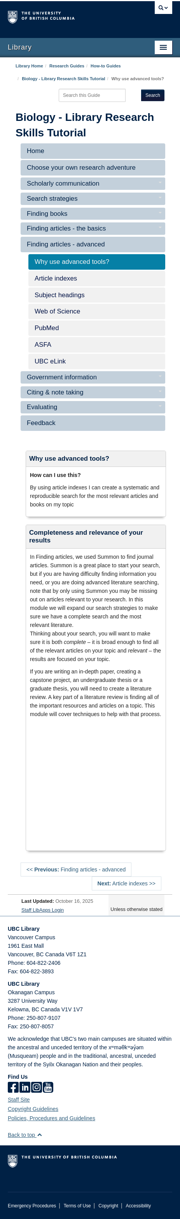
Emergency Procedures (32, 1206)
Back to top (25, 1135)
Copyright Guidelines (33, 1109)
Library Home (29, 66)
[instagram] (36, 1088)
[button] (39, 1135)
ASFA (43, 344)
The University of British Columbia (65, 16)
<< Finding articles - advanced (76, 869)
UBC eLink (50, 361)
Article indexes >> (127, 883)
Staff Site (19, 1100)
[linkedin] (24, 1088)
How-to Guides (106, 66)
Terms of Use (77, 1206)
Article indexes (56, 278)
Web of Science (57, 311)
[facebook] (13, 1088)
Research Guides (66, 66)
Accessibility (138, 1206)
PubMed (47, 328)
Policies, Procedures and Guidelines (51, 1118)
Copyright (108, 1206)
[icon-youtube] (48, 1088)
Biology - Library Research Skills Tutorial (63, 78)
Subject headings (60, 295)
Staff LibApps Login (42, 910)
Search (152, 95)
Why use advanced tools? (72, 261)
